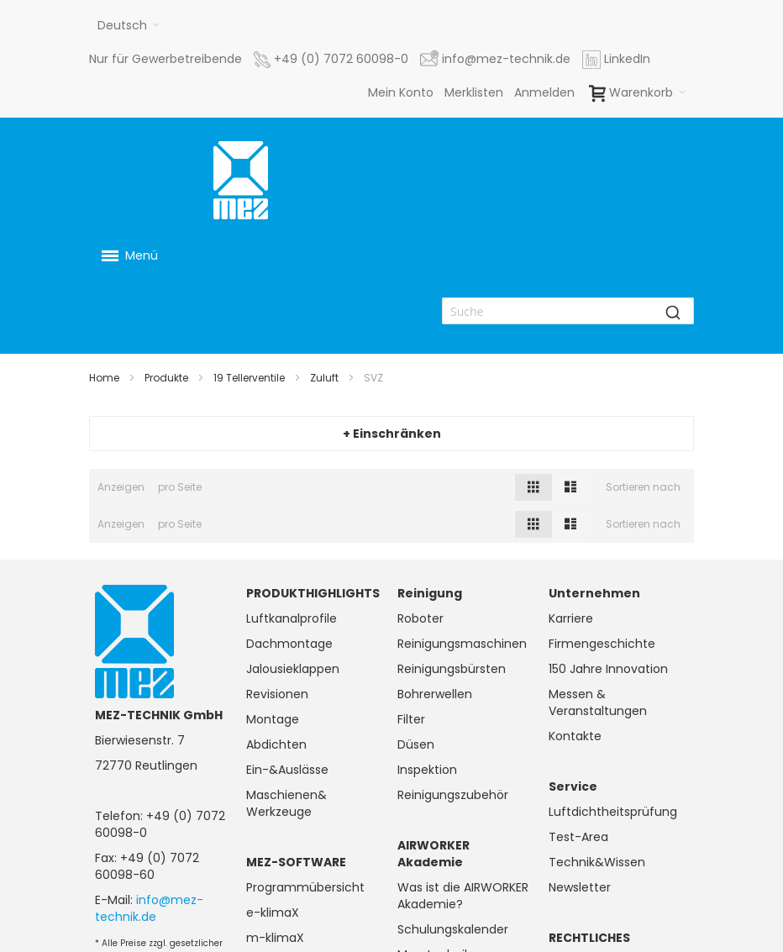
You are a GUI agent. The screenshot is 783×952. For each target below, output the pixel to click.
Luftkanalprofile (291, 618)
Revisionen (277, 694)
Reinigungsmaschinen (462, 643)
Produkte (166, 378)
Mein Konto (401, 92)
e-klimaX (272, 912)
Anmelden (544, 92)
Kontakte (575, 736)
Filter (411, 719)
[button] (128, 25)
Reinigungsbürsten (451, 668)
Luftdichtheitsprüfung (613, 811)
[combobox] (568, 310)
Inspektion (427, 769)
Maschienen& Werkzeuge (286, 803)
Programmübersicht (305, 887)
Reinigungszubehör (452, 794)
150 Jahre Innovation (608, 668)
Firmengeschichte (602, 643)
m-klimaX (275, 937)
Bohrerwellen (434, 694)
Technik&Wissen (597, 862)
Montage (272, 719)
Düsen (415, 744)
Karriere (571, 618)
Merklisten (473, 92)
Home (104, 378)
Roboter (420, 618)
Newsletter (580, 887)
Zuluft (324, 378)
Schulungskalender (452, 929)
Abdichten (276, 744)
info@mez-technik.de (149, 908)
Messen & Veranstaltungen (598, 702)
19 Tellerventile (249, 378)
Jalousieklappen (292, 668)
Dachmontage (289, 643)
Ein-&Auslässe (287, 769)
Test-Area (578, 836)
